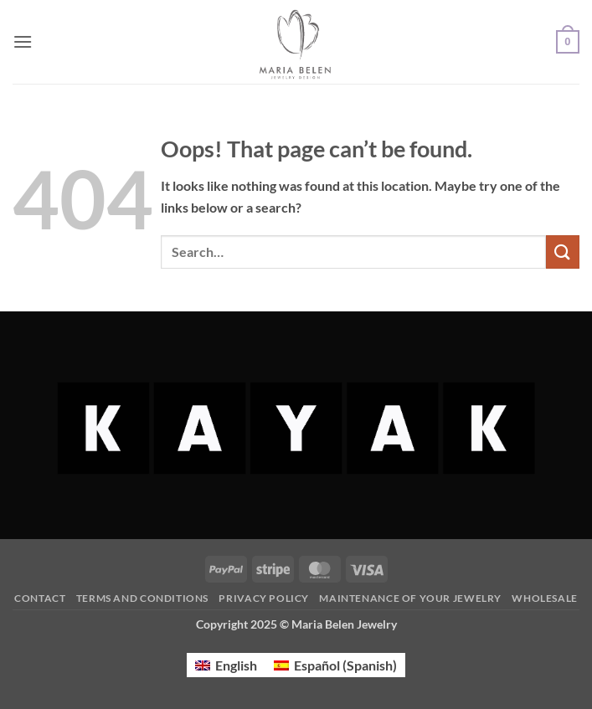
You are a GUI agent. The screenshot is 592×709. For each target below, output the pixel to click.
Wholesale (545, 598)
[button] (23, 41)
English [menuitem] (236, 665)
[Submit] (562, 251)
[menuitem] (226, 665)
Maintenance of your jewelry (410, 598)
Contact (39, 598)
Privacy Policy (264, 598)
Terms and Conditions (142, 598)
